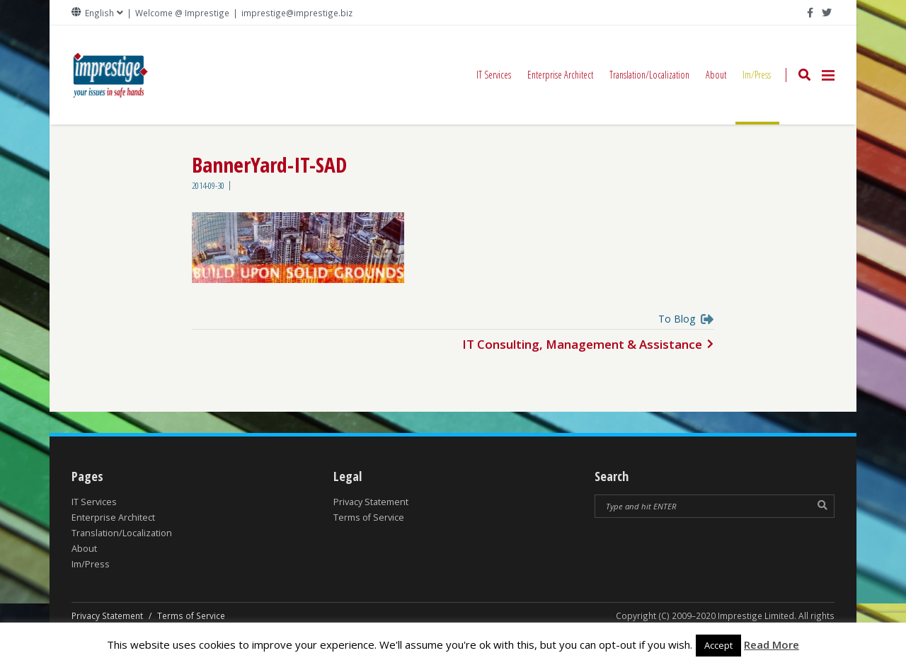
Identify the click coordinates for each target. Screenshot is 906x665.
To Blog (676, 320)
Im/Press (757, 96)
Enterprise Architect (560, 74)
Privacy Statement (370, 502)
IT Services (493, 74)
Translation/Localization (649, 74)
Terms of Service (368, 517)
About (716, 74)
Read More (771, 644)
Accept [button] (718, 645)
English (99, 13)
